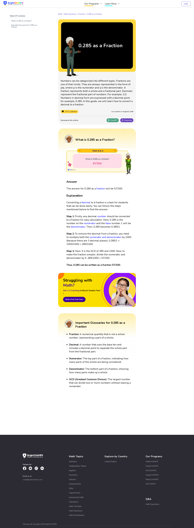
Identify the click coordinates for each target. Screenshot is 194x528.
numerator (90, 223)
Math (60, 14)
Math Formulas (75, 506)
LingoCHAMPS (152, 475)
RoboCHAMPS (152, 479)
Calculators (73, 501)
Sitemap (26, 524)
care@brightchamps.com (32, 479)
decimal (85, 202)
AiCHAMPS (151, 484)
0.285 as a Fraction (94, 14)
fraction (100, 188)
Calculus (72, 479)
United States (111, 461)
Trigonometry (74, 492)
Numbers (73, 461)
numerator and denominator (105, 237)
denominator (78, 226)
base (108, 223)
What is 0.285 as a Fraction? (21, 21)
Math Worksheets (76, 515)
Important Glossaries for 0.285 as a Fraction (24, 26)
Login (186, 4)
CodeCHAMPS (152, 466)
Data (71, 488)
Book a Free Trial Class (74, 299)
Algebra (72, 470)
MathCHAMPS (152, 461)
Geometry (73, 475)
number (101, 216)
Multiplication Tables (77, 466)
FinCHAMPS (151, 470)
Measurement (75, 484)
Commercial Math (76, 497)
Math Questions (70, 14)
